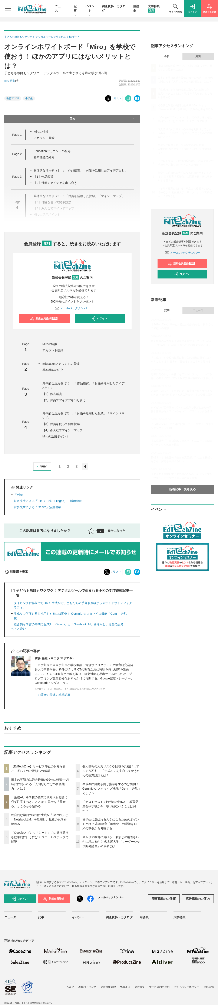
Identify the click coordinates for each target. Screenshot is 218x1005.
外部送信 (209, 986)
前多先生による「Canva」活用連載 (37, 507)
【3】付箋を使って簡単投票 (61, 424)
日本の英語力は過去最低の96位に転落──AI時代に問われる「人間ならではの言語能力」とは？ (40, 784)
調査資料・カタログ (119, 917)
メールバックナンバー (72, 308)
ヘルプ (70, 986)
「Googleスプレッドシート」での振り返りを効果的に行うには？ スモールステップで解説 (40, 837)
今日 (166, 56)
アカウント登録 (44, 138)
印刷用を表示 (16, 571)
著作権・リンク (87, 986)
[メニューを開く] (8, 8)
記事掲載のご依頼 (164, 898)
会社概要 (140, 986)
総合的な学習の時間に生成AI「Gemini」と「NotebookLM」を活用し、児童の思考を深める (39, 819)
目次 (102, 119)
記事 (75, 8)
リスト (118, 98)
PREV (41, 467)
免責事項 (125, 986)
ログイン (99, 318)
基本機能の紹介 (44, 157)
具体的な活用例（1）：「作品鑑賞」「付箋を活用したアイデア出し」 (81, 170)
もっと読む (18, 628)
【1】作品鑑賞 (43, 176)
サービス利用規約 (159, 986)
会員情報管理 (108, 986)
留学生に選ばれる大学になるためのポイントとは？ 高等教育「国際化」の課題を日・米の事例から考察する (111, 824)
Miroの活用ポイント (55, 436)
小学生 (29, 98)
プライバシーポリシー (186, 986)
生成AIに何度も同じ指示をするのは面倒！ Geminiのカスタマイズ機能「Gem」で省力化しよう (111, 788)
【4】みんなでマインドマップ (62, 430)
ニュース (198, 310)
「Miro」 (20, 494)
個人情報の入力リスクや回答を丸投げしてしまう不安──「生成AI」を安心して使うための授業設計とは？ (111, 771)
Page (17, 134)
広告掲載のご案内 (198, 898)
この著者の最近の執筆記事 (52, 694)
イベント (89, 8)
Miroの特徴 (41, 131)
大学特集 (179, 917)
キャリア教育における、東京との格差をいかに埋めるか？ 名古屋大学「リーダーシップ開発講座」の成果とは (111, 841)
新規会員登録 (43, 318)
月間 (198, 56)
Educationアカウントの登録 (52, 151)
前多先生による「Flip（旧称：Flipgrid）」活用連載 (48, 501)
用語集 (144, 917)
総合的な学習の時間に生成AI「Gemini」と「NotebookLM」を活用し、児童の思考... (70, 624)
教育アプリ (12, 98)
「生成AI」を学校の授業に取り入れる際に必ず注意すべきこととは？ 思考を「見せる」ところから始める (39, 802)
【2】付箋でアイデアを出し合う (55, 183)
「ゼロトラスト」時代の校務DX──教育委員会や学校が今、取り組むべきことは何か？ (110, 806)
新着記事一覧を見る (182, 489)
